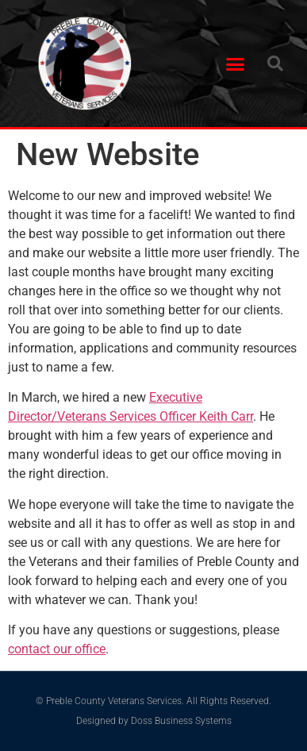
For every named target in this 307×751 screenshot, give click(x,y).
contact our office (57, 649)
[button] (235, 63)
